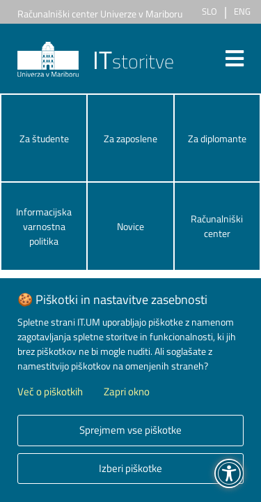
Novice (130, 226)
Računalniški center (217, 226)
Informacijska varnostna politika (44, 226)
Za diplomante (217, 138)
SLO (209, 11)
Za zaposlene (130, 138)
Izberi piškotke (130, 468)
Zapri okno (127, 392)
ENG (242, 11)
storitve (95, 61)
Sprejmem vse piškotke (130, 430)
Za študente (44, 138)
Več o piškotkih (50, 392)
